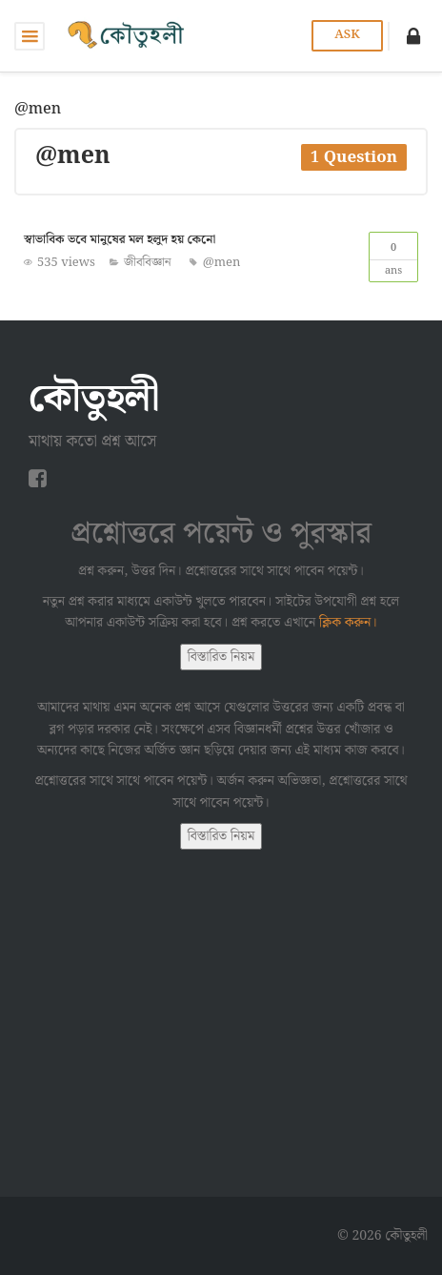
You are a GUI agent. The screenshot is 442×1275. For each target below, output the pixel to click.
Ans (393, 256)
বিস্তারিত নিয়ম (221, 657)
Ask (346, 35)
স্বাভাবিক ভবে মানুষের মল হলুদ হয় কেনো (119, 240)
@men (222, 263)
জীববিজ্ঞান (147, 263)
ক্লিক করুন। (348, 622)
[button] (413, 36)
